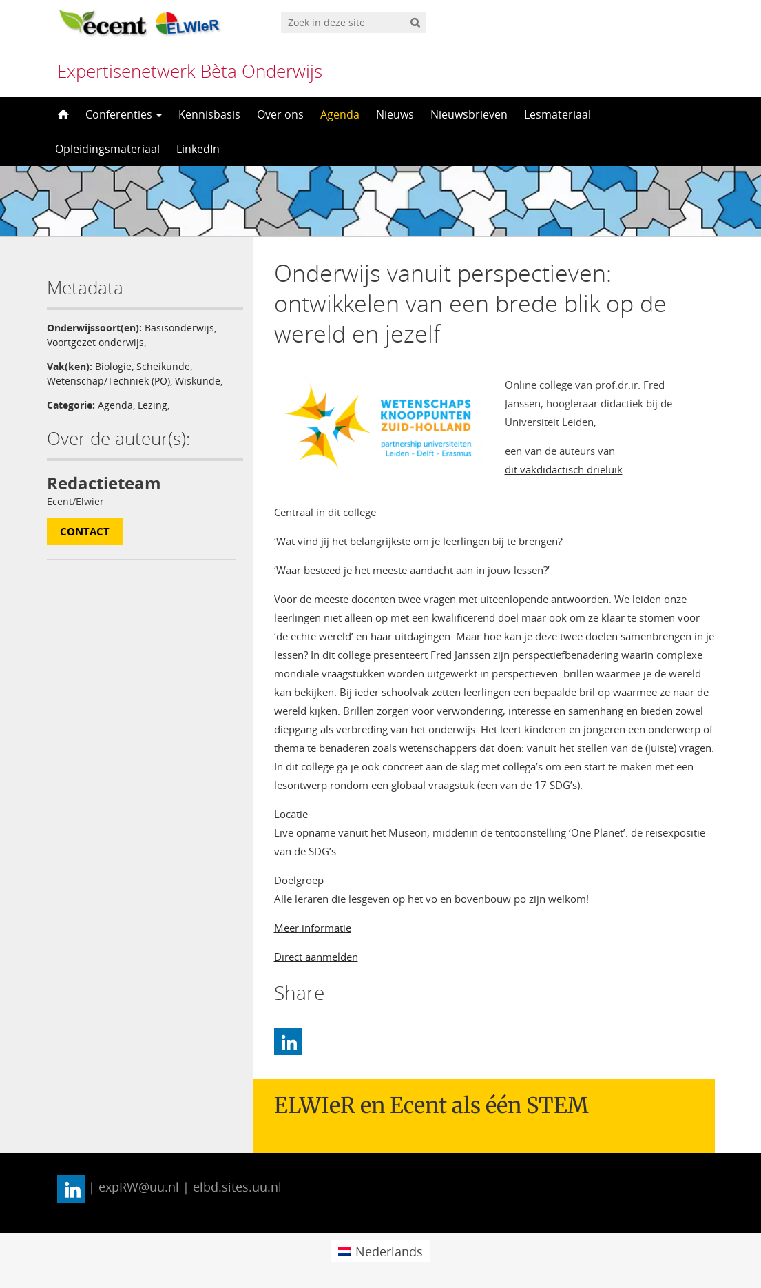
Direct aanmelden (316, 956)
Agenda (339, 114)
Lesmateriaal (557, 114)
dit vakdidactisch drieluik (564, 469)
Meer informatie (312, 927)
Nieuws (395, 114)
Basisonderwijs (179, 327)
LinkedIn (198, 148)
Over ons (280, 114)
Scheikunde (163, 366)
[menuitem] (380, 1251)
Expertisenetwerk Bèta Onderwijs (189, 71)
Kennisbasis (209, 114)
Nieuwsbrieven (469, 114)
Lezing (152, 404)
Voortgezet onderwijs (95, 342)
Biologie (113, 366)
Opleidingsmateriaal (107, 148)
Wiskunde (197, 380)
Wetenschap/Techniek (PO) (108, 380)
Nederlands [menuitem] (389, 1251)
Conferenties (123, 114)
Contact (85, 531)
